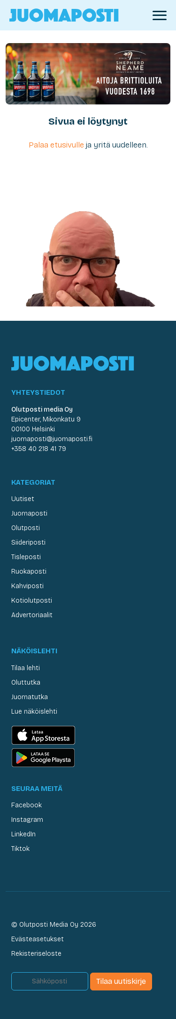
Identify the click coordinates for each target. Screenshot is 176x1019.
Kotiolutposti (31, 601)
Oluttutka (25, 683)
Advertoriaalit (32, 615)
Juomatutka (29, 697)
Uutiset (22, 499)
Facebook (26, 805)
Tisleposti (26, 557)
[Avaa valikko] (160, 15)
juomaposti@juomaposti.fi (51, 439)
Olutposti (25, 528)
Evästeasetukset (37, 939)
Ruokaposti (28, 572)
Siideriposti (28, 542)
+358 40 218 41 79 (38, 449)
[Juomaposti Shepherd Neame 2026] (88, 73)
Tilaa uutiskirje (121, 981)
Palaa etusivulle (56, 145)
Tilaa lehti (25, 668)
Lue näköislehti (34, 712)
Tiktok (20, 849)
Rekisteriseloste (36, 954)
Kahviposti (27, 586)
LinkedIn (23, 834)
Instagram (27, 820)
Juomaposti (29, 513)
